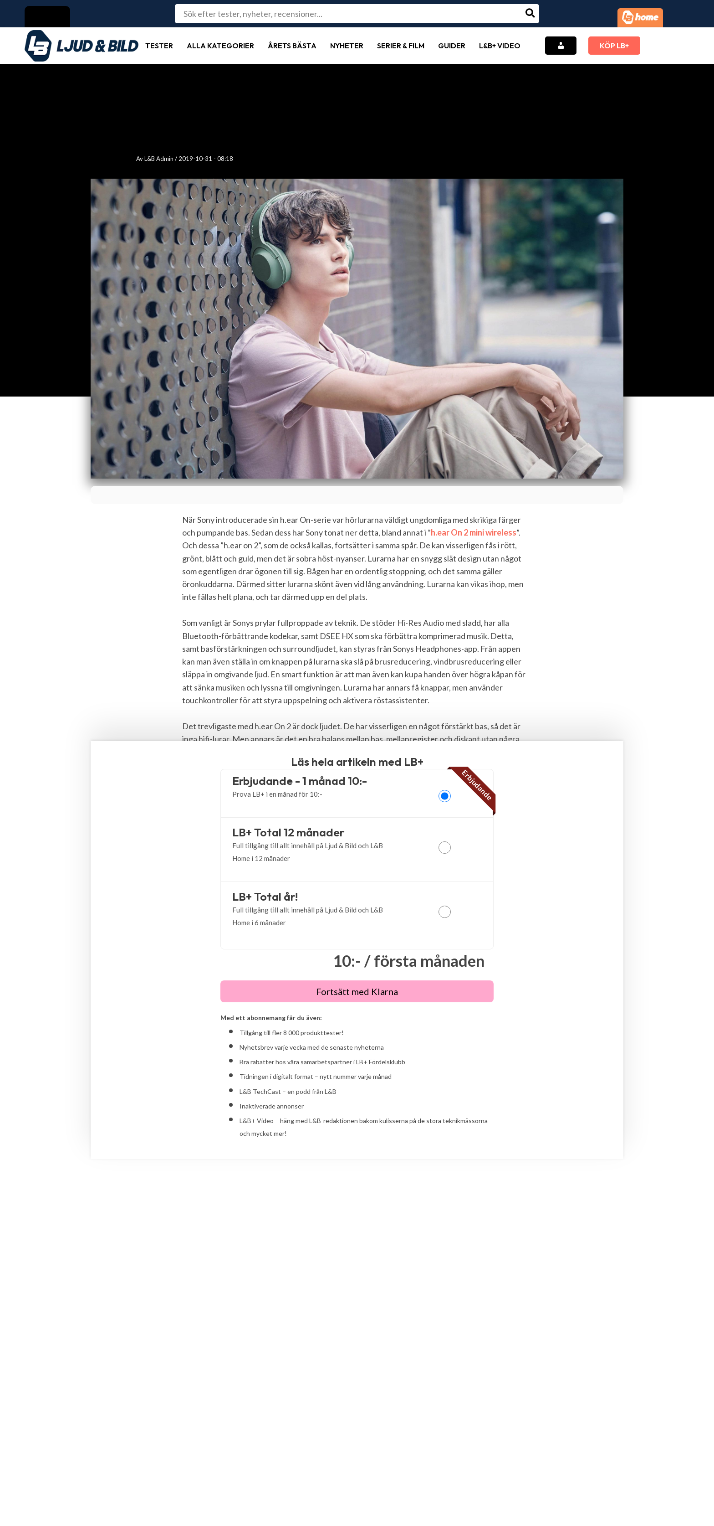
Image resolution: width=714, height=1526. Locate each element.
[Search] (530, 14)
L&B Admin (158, 158)
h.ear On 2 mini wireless (473, 532)
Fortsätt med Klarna (357, 991)
